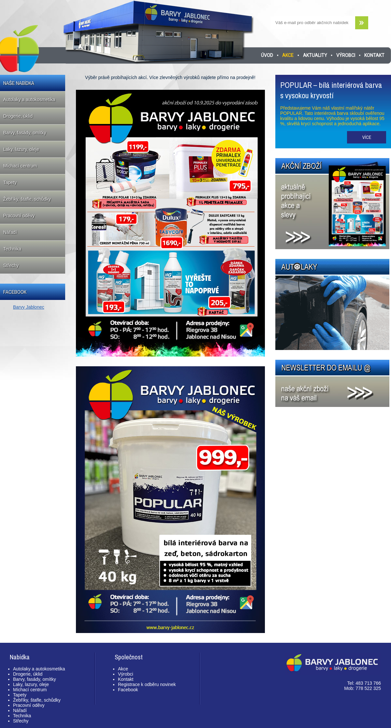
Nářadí (10, 232)
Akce (288, 55)
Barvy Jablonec (28, 307)
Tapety (10, 182)
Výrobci (345, 55)
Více (366, 137)
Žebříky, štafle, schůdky (27, 199)
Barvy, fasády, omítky (24, 132)
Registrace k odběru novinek (147, 684)
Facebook (128, 689)
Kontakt (374, 55)
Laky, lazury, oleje (21, 149)
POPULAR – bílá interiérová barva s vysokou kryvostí (331, 90)
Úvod (267, 55)
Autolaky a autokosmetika (29, 99)
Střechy (11, 265)
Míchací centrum (20, 166)
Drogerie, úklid (18, 116)
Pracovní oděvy (19, 215)
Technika (12, 248)
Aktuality (315, 55)
